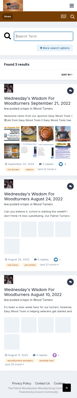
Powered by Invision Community (38, 391)
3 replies (46, 164)
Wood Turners (43, 108)
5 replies (41, 259)
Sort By (66, 74)
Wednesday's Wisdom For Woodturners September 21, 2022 (37, 101)
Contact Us (42, 383)
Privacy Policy (21, 383)
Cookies (59, 383)
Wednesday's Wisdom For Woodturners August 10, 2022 (33, 292)
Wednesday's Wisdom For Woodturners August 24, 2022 (33, 196)
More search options (55, 48)
